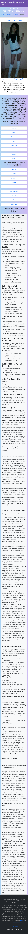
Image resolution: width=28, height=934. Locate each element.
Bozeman (14, 137)
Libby (13, 173)
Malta (14, 195)
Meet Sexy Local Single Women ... (12, 2)
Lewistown (14, 169)
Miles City (14, 204)
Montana (8, 14)
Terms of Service (17, 922)
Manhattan (14, 200)
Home (2, 14)
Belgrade (14, 128)
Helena (14, 150)
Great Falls (14, 145)
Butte (14, 141)
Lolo (14, 187)
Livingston (14, 178)
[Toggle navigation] (3, 5)
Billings (14, 132)
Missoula (15, 14)
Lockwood (14, 182)
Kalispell (14, 154)
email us (22, 920)
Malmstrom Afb (14, 191)
